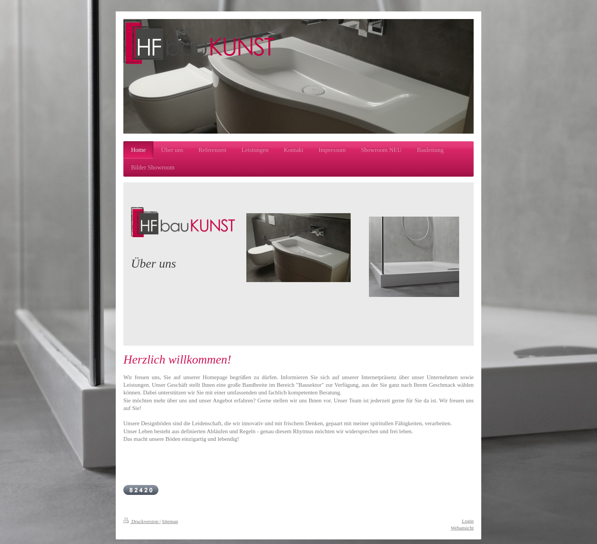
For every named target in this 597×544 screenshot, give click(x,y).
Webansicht (462, 528)
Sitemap (170, 521)
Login (468, 521)
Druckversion (141, 521)
